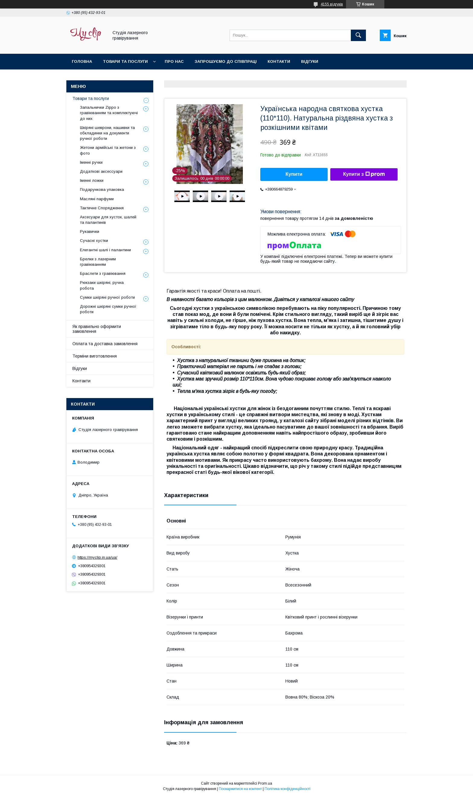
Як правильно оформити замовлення (96, 329)
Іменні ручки (91, 162)
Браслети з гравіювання (102, 273)
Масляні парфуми (97, 199)
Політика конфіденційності (287, 789)
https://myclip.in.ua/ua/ (97, 557)
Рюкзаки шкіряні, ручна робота (102, 285)
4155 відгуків (332, 4)
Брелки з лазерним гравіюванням (98, 262)
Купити (294, 174)
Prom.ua (265, 783)
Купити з (364, 174)
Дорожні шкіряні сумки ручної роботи (108, 309)
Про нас (174, 61)
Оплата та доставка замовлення (105, 343)
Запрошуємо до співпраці (226, 61)
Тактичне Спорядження (102, 208)
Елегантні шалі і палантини (105, 250)
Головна (82, 61)
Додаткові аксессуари (101, 171)
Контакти (279, 61)
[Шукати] (358, 35)
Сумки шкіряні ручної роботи (107, 297)
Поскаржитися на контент (240, 789)
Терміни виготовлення (94, 356)
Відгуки (309, 61)
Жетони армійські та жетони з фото (108, 150)
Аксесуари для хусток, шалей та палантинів (108, 220)
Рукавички (89, 231)
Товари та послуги (125, 61)
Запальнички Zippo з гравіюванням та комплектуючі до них (109, 113)
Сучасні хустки (94, 240)
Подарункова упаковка (102, 189)
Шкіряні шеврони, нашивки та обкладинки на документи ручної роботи (107, 133)
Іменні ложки (91, 180)
